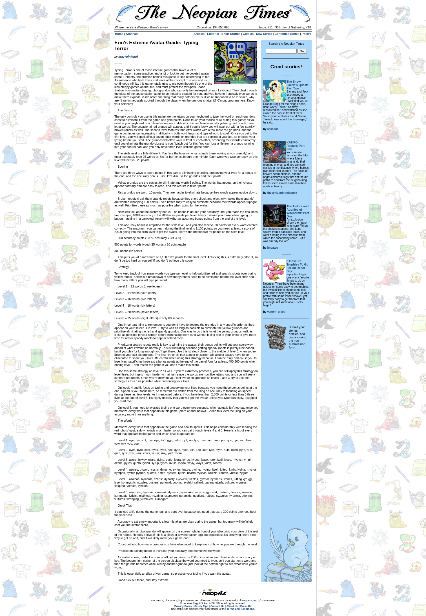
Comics (248, 33)
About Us (232, 606)
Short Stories (230, 33)
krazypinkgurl (128, 56)
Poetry (306, 33)
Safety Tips (201, 606)
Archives (132, 33)
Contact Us (217, 606)
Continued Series (286, 33)
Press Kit (246, 606)
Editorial (213, 33)
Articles (199, 33)
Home (119, 33)
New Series (264, 33)
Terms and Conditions (240, 609)
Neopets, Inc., (250, 600)
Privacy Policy (183, 606)
